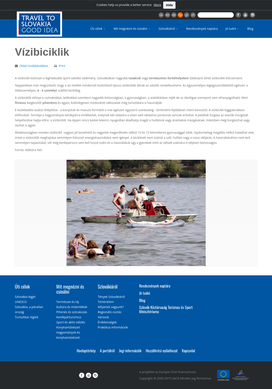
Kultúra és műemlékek (71, 307)
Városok (103, 317)
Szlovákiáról (168, 29)
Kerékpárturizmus (68, 317)
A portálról (107, 350)
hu (180, 15)
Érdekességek (107, 322)
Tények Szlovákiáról (111, 297)
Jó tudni (232, 29)
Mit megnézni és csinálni (132, 29)
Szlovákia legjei (25, 297)
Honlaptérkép (86, 350)
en (167, 15)
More (157, 5)
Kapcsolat (188, 350)
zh (193, 15)
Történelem (106, 302)
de (174, 15)
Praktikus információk (113, 327)
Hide (169, 5)
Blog (250, 29)
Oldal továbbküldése (34, 66)
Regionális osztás (109, 312)
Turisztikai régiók (26, 317)
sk (161, 15)
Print (62, 66)
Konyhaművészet (68, 327)
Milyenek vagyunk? (111, 307)
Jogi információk (130, 350)
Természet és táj (67, 302)
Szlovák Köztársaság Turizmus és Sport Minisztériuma (166, 309)
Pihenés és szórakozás (71, 312)
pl (186, 15)
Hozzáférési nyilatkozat (162, 350)
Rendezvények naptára (202, 29)
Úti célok (98, 29)
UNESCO (21, 302)
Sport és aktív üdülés (70, 322)
